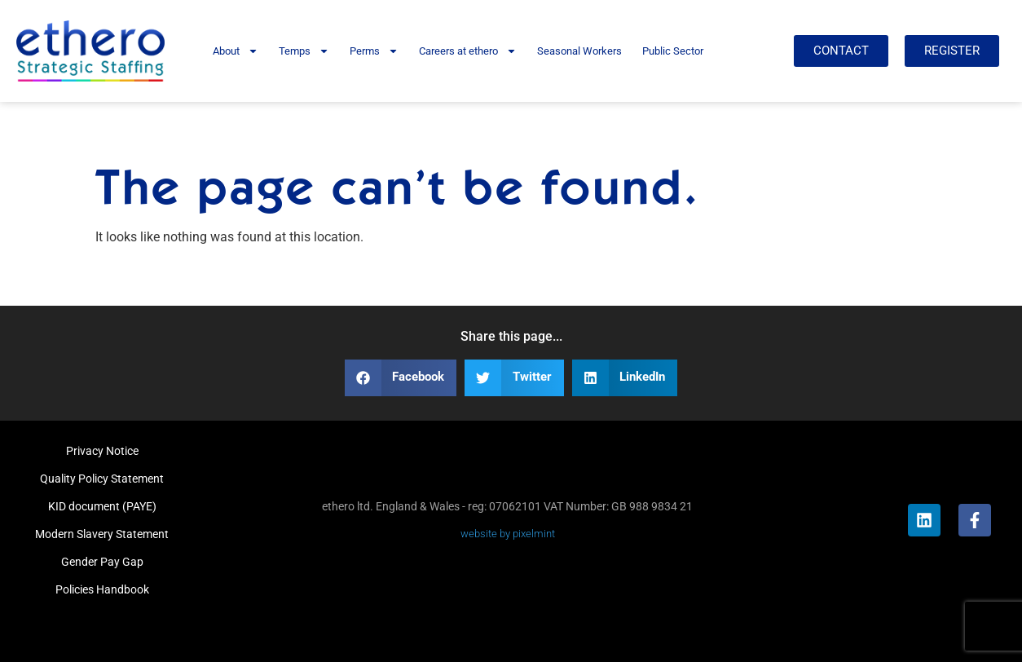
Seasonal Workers (579, 51)
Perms (374, 51)
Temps (304, 51)
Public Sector (672, 51)
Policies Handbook (102, 589)
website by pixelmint (507, 533)
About (235, 51)
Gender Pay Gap (102, 561)
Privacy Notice (102, 450)
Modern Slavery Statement (102, 534)
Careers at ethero (468, 51)
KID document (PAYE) (102, 506)
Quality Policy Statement (102, 478)
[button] (401, 378)
